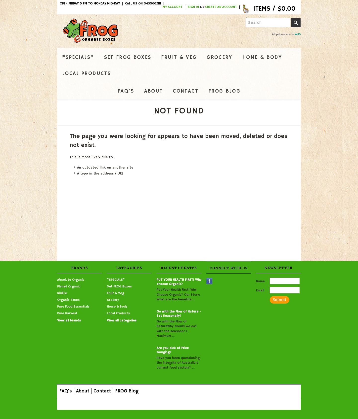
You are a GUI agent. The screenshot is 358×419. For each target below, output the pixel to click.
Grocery (219, 57)
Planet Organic (68, 286)
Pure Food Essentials (73, 307)
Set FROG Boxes (127, 57)
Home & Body (262, 57)
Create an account (221, 7)
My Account (172, 7)
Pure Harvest (67, 313)
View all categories (121, 320)
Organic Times (68, 300)
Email (260, 290)
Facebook (209, 281)
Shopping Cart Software (157, 404)
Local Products (86, 73)
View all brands (69, 320)
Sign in (193, 7)
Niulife (62, 293)
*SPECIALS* (78, 57)
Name (260, 281)
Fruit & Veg (179, 57)
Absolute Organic (70, 280)
